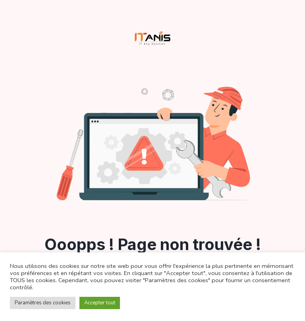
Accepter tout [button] (99, 302)
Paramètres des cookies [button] (43, 302)
